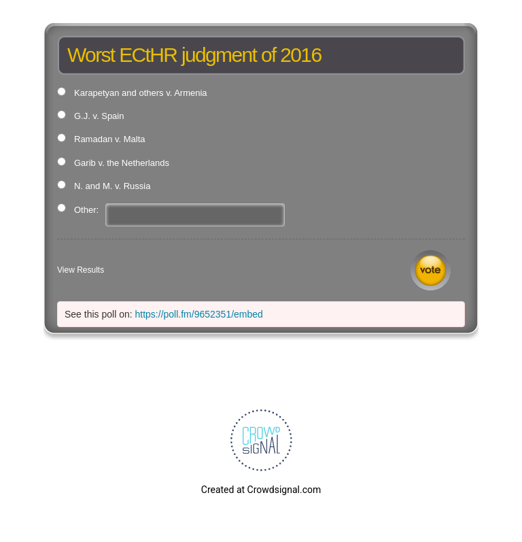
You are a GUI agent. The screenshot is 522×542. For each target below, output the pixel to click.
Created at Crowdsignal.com (261, 489)
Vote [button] (430, 270)
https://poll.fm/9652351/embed (199, 314)
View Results (80, 270)
